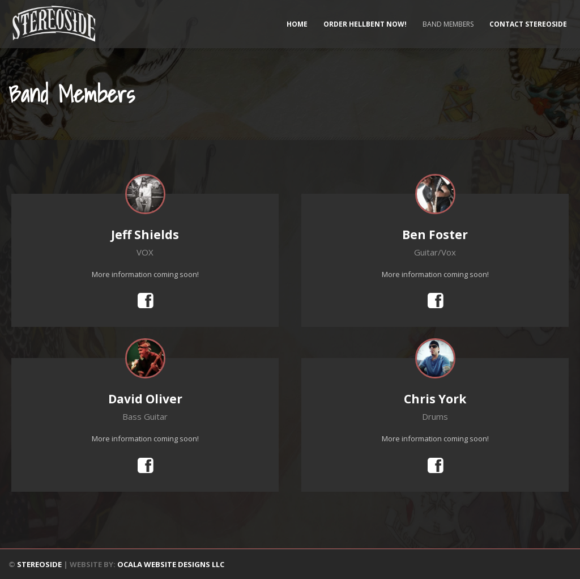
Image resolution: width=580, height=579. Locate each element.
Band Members (448, 24)
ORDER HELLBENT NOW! (365, 24)
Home (297, 24)
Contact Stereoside (528, 24)
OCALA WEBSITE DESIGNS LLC (170, 564)
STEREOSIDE (39, 564)
